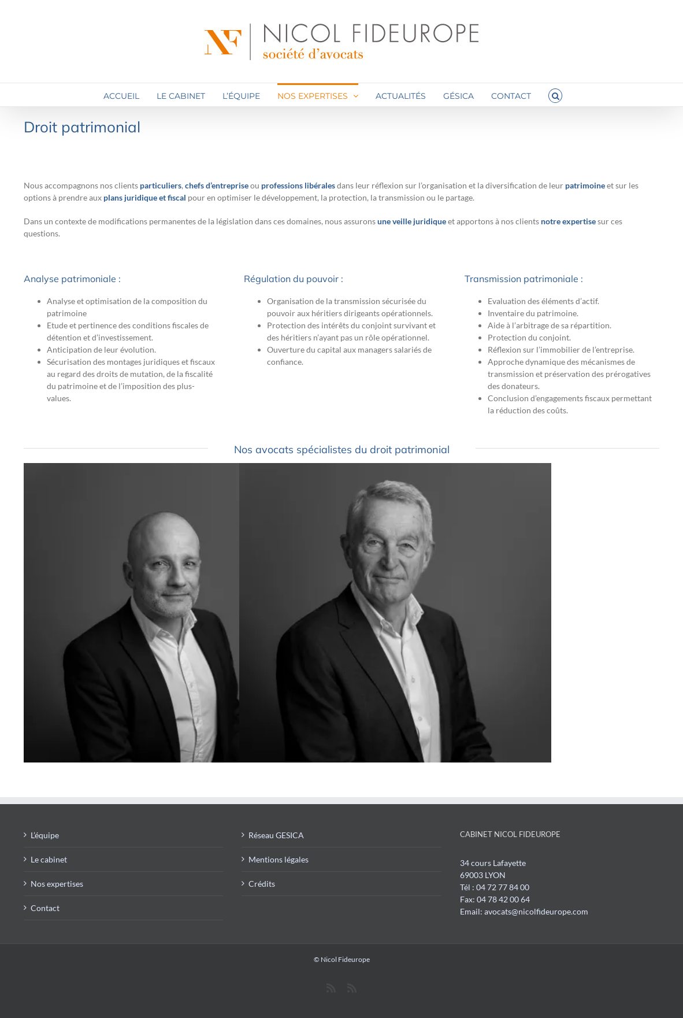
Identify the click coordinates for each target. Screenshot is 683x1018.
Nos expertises (57, 884)
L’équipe (45, 835)
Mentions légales (278, 859)
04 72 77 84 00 (502, 887)
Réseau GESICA (276, 835)
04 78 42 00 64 (503, 899)
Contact (45, 908)
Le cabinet (49, 859)
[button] (555, 94)
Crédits (261, 884)
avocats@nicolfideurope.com (536, 911)
